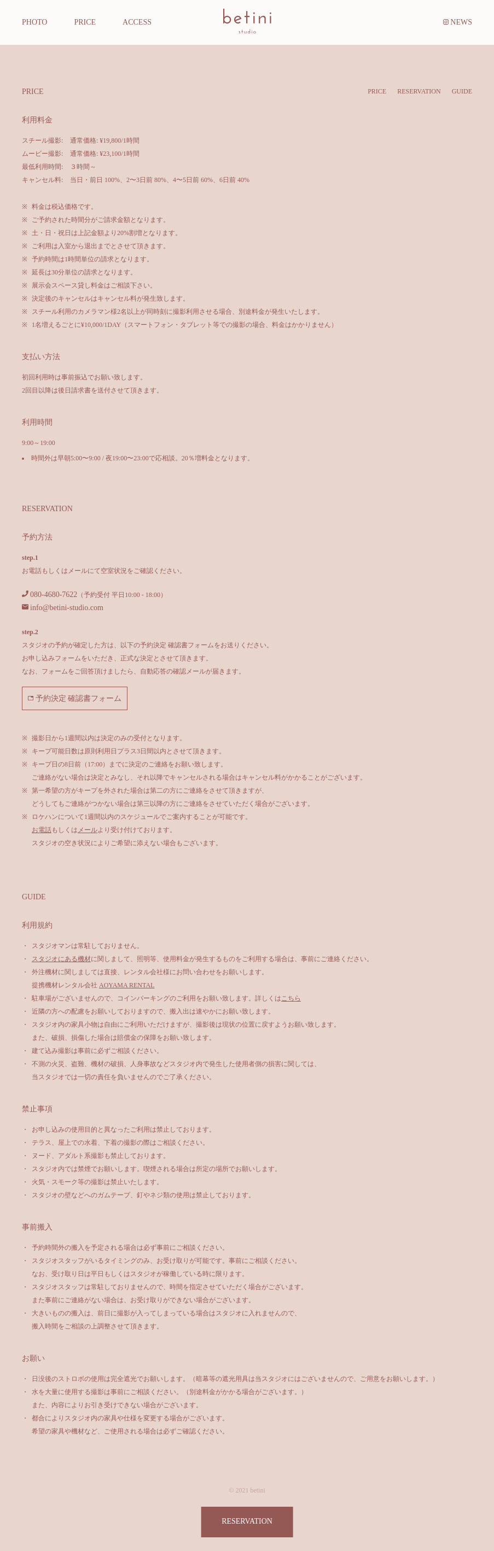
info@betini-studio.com (66, 608)
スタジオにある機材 (61, 959)
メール (87, 830)
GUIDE (462, 91)
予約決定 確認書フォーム (74, 698)
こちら (291, 998)
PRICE (377, 91)
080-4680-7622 (53, 594)
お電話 (41, 830)
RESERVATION (419, 91)
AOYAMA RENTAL (126, 985)
